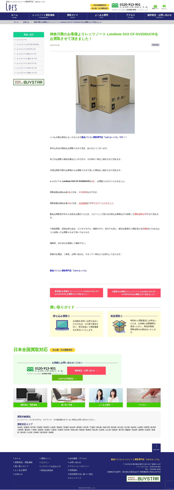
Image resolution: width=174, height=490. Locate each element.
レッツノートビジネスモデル (27, 44)
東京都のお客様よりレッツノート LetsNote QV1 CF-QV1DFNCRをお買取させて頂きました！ (76, 292)
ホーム (17, 459)
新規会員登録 (46, 471)
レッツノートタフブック (26, 49)
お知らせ (18, 474)
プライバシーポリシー (78, 466)
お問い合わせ (74, 463)
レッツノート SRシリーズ (26, 73)
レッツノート (21, 40)
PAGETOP (156, 450)
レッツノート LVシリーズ (26, 63)
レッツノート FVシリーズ (26, 68)
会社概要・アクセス (77, 459)
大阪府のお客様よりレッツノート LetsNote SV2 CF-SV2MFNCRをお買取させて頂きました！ (134, 292)
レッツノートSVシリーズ (26, 54)
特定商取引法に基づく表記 (80, 474)
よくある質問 (20, 470)
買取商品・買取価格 (23, 463)
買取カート (155, 6)
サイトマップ (74, 478)
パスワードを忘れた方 (50, 467)
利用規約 (72, 470)
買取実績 (155, 45)
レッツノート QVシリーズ (26, 59)
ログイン (164, 9)
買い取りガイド (21, 466)
